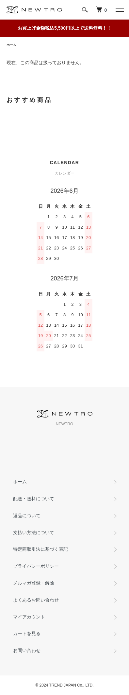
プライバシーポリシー (36, 566)
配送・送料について (33, 498)
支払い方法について (33, 532)
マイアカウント (29, 616)
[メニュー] (119, 10)
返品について (26, 515)
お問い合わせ (26, 650)
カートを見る (26, 633)
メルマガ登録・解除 (33, 583)
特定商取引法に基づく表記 (40, 549)
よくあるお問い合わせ (36, 600)
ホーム (11, 45)
